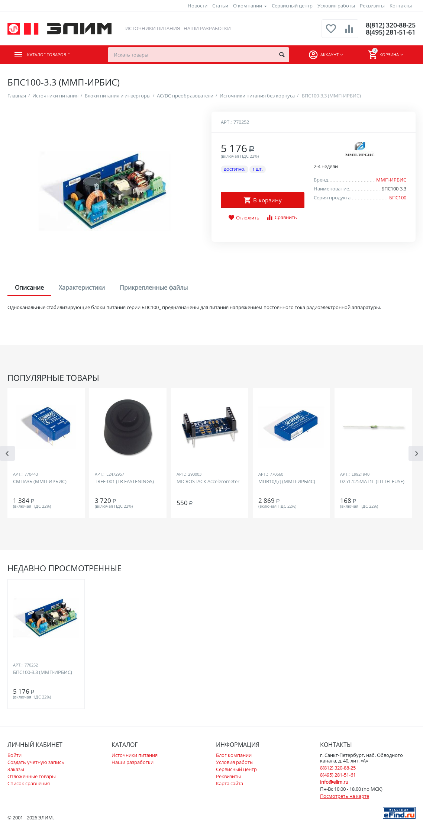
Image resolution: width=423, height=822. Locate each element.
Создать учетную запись (35, 762)
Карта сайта (229, 783)
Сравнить (281, 217)
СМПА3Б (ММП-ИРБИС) (40, 482)
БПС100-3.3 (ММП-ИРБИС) (42, 672)
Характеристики (82, 287)
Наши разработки (206, 28)
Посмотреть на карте (344, 796)
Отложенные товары (31, 776)
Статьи (220, 5)
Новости (197, 5)
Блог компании (234, 755)
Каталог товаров (52, 55)
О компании (247, 5)
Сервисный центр (292, 5)
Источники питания (152, 28)
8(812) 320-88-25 (390, 25)
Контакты (401, 5)
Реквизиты (372, 5)
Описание (29, 287)
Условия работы (336, 5)
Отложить (243, 218)
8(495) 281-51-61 (390, 32)
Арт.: (226, 122)
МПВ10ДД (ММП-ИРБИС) (286, 482)
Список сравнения (28, 783)
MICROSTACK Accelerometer (208, 482)
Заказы (15, 769)
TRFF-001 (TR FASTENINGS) (124, 482)
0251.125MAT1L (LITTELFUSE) (372, 482)
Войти (14, 755)
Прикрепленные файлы (154, 287)
